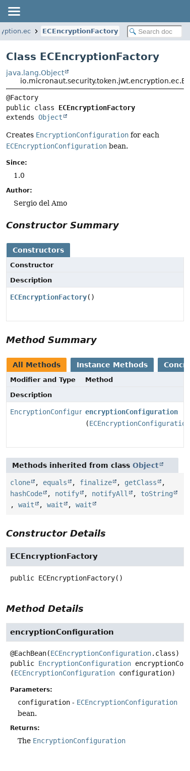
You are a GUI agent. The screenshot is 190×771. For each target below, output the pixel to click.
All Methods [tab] (36, 365)
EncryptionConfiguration (56, 412)
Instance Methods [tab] (112, 365)
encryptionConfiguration (131, 412)
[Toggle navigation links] (13, 11)
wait (26, 505)
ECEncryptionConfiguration (100, 653)
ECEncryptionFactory (80, 31)
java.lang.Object (35, 73)
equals (55, 482)
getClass (140, 482)
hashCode (26, 494)
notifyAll (110, 494)
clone (20, 482)
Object (50, 117)
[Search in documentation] (154, 31)
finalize (96, 482)
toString (157, 494)
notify (67, 494)
